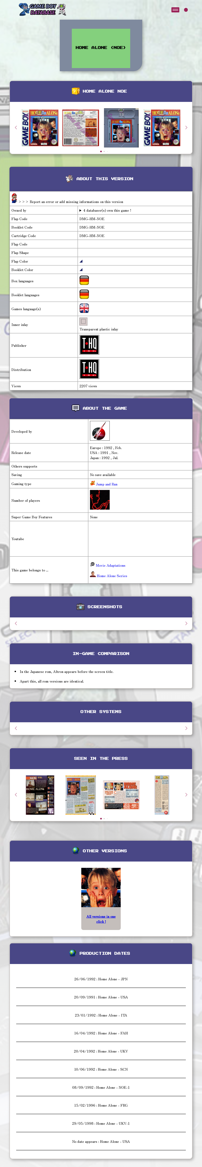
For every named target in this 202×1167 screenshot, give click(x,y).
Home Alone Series (108, 575)
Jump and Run (106, 483)
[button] (186, 127)
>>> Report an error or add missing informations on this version (70, 201)
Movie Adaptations (107, 565)
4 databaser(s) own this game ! (107, 210)
